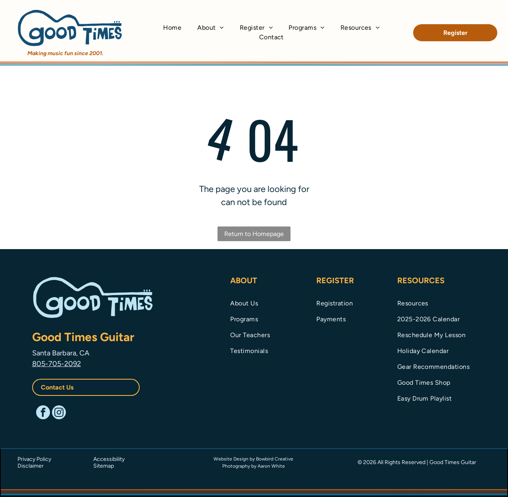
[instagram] (59, 413)
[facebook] (43, 413)
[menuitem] (172, 28)
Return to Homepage (254, 234)
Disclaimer (30, 465)
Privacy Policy (34, 459)
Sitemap (103, 465)
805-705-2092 (56, 363)
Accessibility (109, 459)
